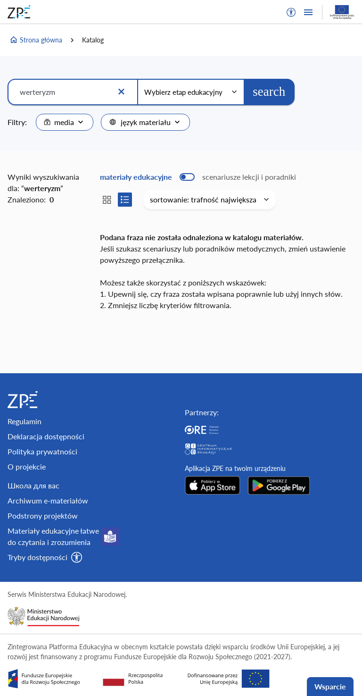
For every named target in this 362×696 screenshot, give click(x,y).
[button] (291, 12)
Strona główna (35, 40)
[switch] (198, 177)
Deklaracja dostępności (46, 436)
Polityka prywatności (42, 451)
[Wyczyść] (121, 92)
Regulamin (24, 421)
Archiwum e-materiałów (48, 500)
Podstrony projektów (43, 515)
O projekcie (27, 466)
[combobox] (64, 122)
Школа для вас (33, 485)
